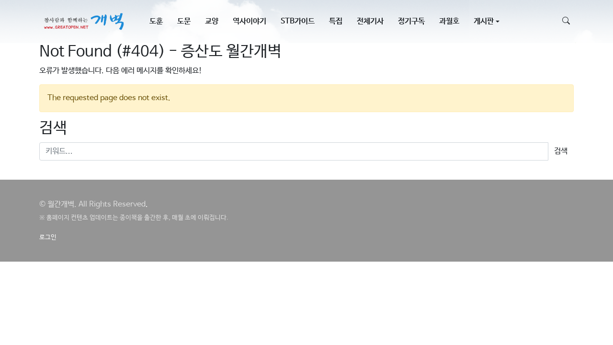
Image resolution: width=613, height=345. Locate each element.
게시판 (484, 21)
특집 (335, 21)
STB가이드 (298, 21)
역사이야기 (249, 21)
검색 (561, 151)
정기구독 (411, 21)
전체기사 (370, 21)
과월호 (449, 21)
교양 (211, 21)
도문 (184, 21)
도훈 (156, 21)
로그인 (48, 237)
